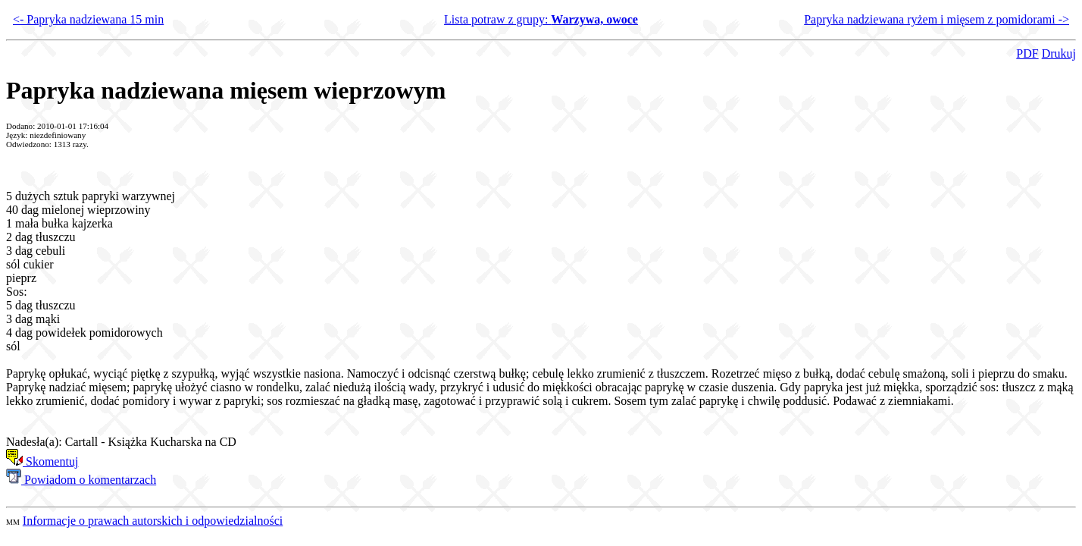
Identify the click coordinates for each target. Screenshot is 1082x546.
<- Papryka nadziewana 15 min (88, 19)
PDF (1027, 53)
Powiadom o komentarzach (81, 479)
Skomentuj (42, 461)
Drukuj (1059, 53)
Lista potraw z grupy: (541, 19)
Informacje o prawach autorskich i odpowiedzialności (153, 520)
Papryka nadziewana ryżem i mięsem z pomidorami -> (936, 19)
